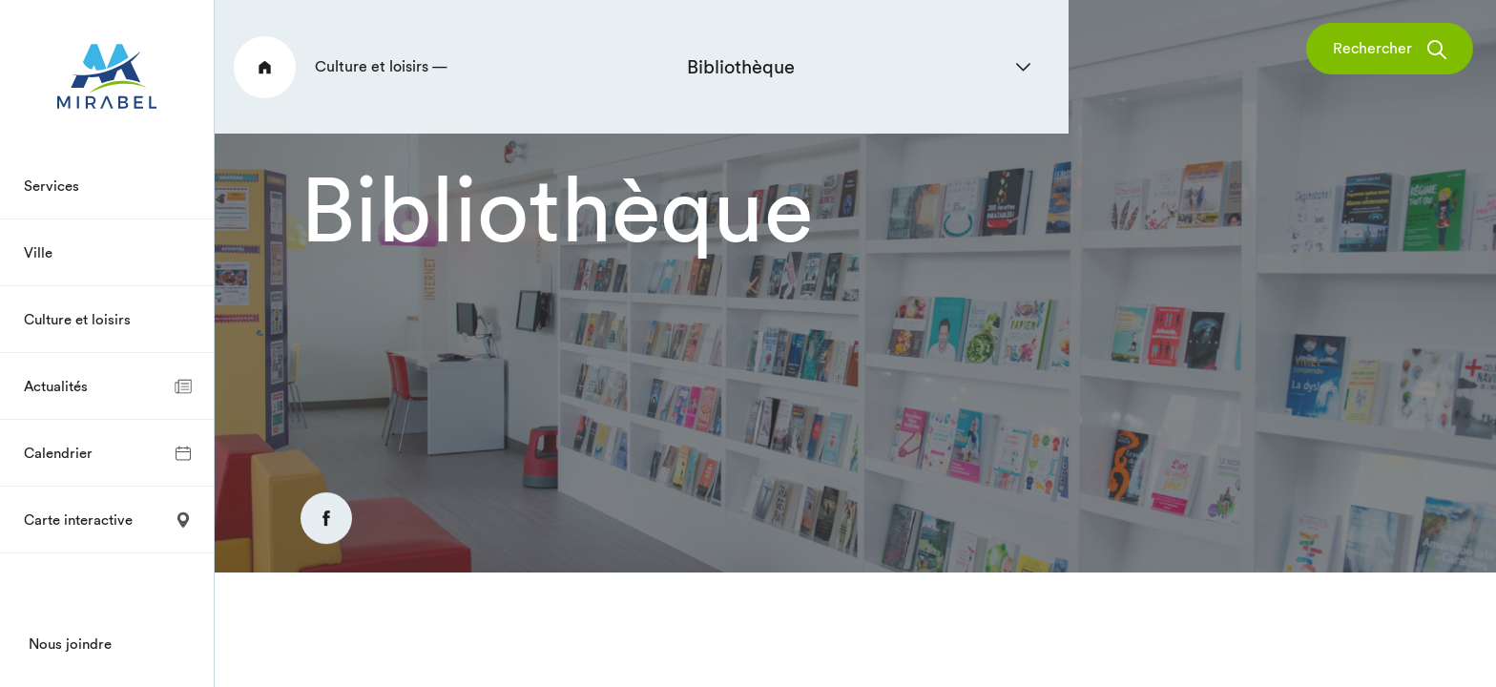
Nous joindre (70, 643)
